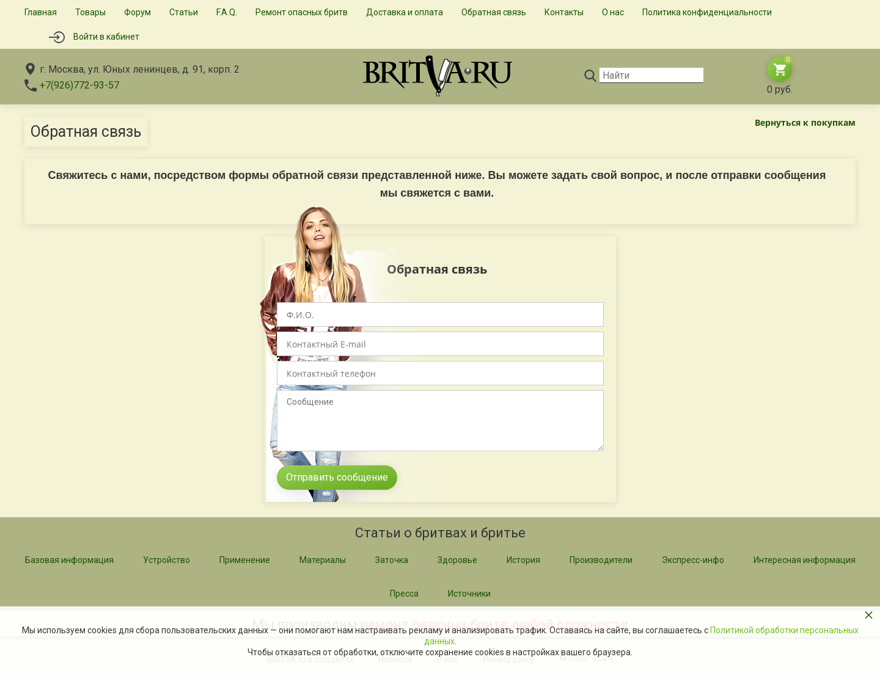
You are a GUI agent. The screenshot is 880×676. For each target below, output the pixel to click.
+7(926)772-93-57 (79, 85)
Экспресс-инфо (693, 560)
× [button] (869, 615)
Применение (244, 560)
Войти (106, 37)
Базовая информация (69, 560)
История (523, 560)
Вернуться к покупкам (805, 122)
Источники (469, 593)
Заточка (391, 560)
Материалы (322, 560)
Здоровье (457, 560)
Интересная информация (805, 560)
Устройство (166, 560)
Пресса (404, 593)
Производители (601, 560)
